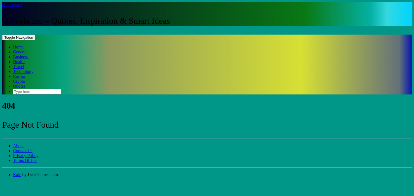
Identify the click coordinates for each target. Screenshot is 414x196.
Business (20, 56)
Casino (19, 76)
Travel (18, 66)
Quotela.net (12, 4)
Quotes (19, 86)
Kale (17, 174)
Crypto (19, 81)
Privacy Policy (26, 155)
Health (19, 61)
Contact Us (23, 150)
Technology (23, 71)
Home (18, 47)
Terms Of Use (25, 160)
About (18, 145)
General (20, 52)
